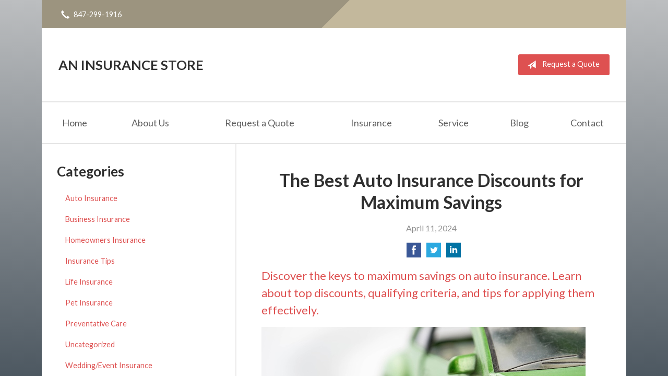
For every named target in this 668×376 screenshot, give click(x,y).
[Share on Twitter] (433, 253)
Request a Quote (561, 64)
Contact (587, 122)
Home (74, 122)
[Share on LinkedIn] (453, 253)
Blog (519, 122)
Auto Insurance (91, 198)
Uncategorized (90, 344)
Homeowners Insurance (105, 240)
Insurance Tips (90, 260)
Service (453, 122)
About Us (150, 122)
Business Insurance (97, 219)
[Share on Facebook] (414, 253)
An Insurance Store (131, 65)
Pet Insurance (89, 302)
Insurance (371, 122)
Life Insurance (89, 281)
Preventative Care (96, 323)
